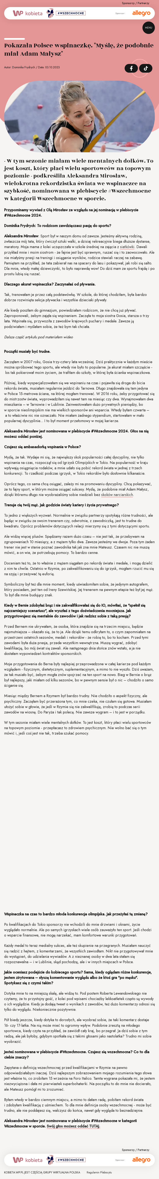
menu (148, 28)
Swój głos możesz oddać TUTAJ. (73, 1126)
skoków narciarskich (117, 494)
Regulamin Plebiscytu (99, 1172)
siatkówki (127, 247)
